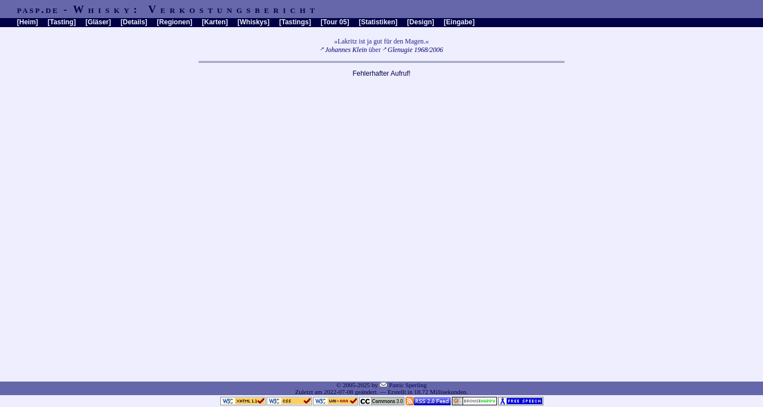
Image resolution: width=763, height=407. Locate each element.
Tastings (294, 22)
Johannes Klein (346, 50)
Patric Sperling (408, 385)
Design (420, 22)
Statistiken (378, 22)
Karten (215, 22)
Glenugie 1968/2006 (415, 50)
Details (134, 22)
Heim (27, 22)
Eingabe (459, 22)
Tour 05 (335, 22)
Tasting (61, 22)
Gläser (98, 22)
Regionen (174, 22)
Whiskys (254, 22)
